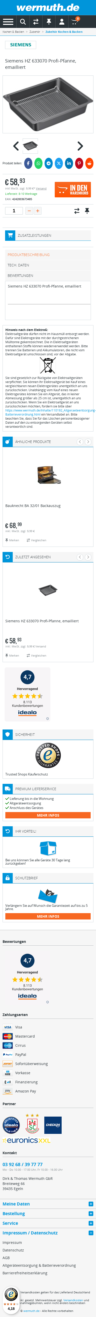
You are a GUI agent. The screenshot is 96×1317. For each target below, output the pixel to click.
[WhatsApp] (38, 163)
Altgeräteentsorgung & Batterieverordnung (39, 1265)
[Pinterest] (79, 163)
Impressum (12, 1242)
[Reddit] (89, 163)
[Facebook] (28, 163)
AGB (6, 1257)
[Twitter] (59, 163)
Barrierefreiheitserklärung (25, 1273)
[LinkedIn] (69, 163)
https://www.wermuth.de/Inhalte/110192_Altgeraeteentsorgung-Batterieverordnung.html (50, 412)
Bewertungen (20, 275)
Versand (41, 188)
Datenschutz (13, 1250)
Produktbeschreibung (29, 254)
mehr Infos (48, 815)
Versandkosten (73, 1300)
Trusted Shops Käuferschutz (26, 774)
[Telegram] (49, 163)
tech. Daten (18, 265)
